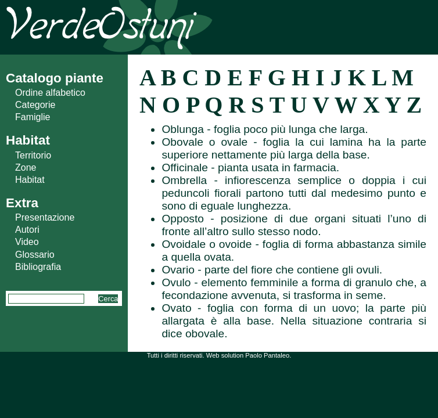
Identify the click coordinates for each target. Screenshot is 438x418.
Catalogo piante (54, 78)
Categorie (35, 105)
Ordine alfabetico (50, 93)
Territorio (33, 155)
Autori (27, 230)
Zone (25, 167)
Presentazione (44, 217)
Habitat (30, 180)
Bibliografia (38, 267)
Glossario (35, 255)
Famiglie (32, 117)
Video (27, 242)
